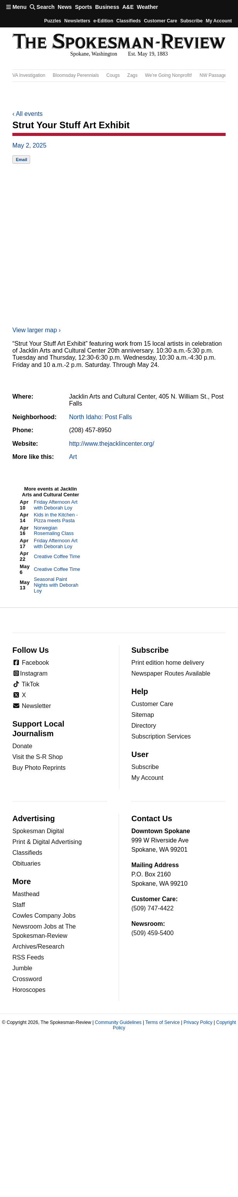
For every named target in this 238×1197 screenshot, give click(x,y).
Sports (83, 7)
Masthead (25, 894)
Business (107, 7)
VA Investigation (28, 75)
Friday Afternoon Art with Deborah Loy (56, 505)
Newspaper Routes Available (170, 673)
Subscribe (191, 21)
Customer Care (160, 21)
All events (27, 113)
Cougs (113, 75)
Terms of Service (162, 1022)
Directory (143, 725)
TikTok (25, 684)
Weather (147, 7)
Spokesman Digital (38, 831)
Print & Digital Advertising (47, 842)
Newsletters (77, 21)
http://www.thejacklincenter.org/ (112, 443)
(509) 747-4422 (152, 908)
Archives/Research (38, 946)
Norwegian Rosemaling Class (54, 531)
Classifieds (128, 21)
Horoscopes (28, 989)
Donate (22, 746)
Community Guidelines (118, 1022)
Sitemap (142, 714)
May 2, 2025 (29, 145)
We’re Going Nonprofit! (168, 75)
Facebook (30, 662)
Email (21, 159)
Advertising (33, 818)
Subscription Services (161, 736)
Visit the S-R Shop (37, 757)
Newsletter (31, 706)
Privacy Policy (198, 1022)
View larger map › (36, 330)
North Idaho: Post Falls (100, 417)
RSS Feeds (28, 957)
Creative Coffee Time (57, 556)
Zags (132, 75)
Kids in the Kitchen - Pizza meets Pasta (56, 517)
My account (219, 21)
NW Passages (214, 75)
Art (73, 456)
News (65, 7)
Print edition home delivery (167, 662)
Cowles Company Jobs (44, 915)
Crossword (27, 979)
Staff (18, 905)
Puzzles (52, 21)
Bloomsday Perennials (76, 75)
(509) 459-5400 (152, 933)
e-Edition (103, 21)
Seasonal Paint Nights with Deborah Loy (56, 584)
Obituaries (26, 863)
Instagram (30, 673)
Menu (16, 7)
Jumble (22, 968)
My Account (147, 777)
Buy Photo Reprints (39, 767)
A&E (128, 7)
